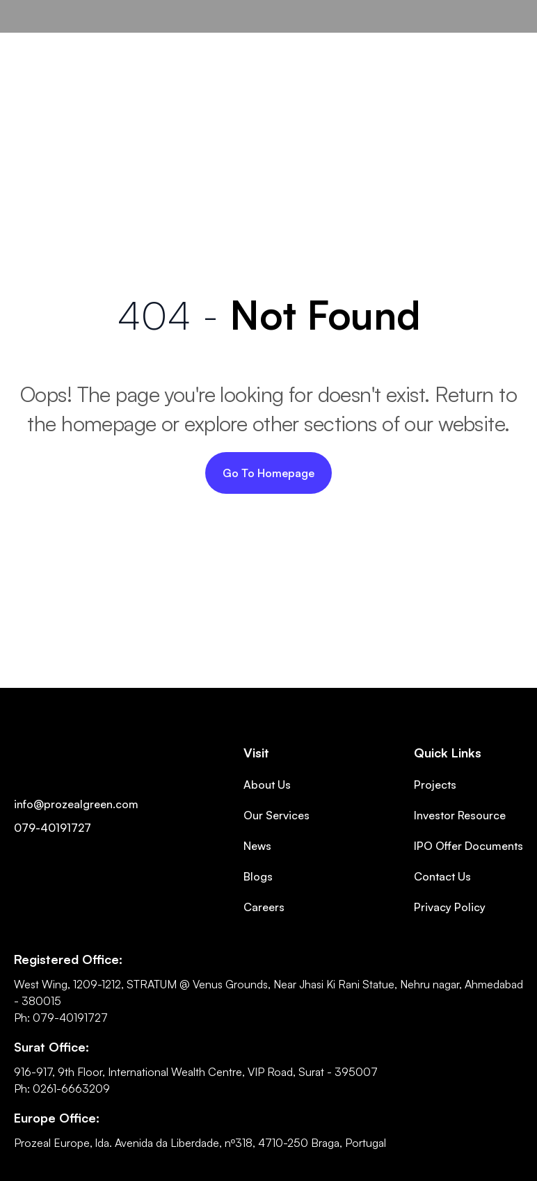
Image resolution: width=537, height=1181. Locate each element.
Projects (435, 785)
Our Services (276, 815)
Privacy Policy (450, 907)
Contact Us (442, 876)
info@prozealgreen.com (76, 804)
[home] (61, 16)
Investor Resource (460, 815)
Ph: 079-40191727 (61, 1018)
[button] (506, 37)
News (257, 846)
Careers (263, 907)
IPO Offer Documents (468, 846)
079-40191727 (52, 828)
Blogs (258, 876)
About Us (267, 785)
